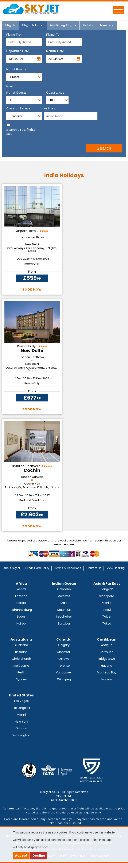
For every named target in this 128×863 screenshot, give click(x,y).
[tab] (10, 25)
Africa (21, 583)
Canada (63, 639)
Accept (21, 855)
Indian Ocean (64, 583)
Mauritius (64, 610)
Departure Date (17, 51)
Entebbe (21, 596)
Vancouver (64, 672)
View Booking (116, 568)
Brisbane (21, 652)
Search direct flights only (21, 132)
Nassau (106, 679)
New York (21, 721)
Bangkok (107, 589)
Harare (21, 603)
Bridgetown (106, 659)
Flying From (14, 34)
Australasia (21, 639)
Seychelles (64, 616)
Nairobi (21, 623)
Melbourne (21, 666)
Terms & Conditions (68, 568)
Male (64, 603)
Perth (21, 672)
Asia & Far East (106, 583)
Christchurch (21, 659)
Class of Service (18, 108)
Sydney (21, 679)
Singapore (106, 596)
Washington (21, 735)
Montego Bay (106, 672)
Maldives (64, 596)
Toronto (64, 666)
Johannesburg (21, 610)
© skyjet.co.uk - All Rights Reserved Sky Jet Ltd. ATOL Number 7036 (64, 796)
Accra (21, 589)
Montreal (63, 652)
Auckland (21, 645)
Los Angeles (21, 708)
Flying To (52, 34)
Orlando (21, 728)
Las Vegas (21, 701)
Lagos (21, 616)
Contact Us (93, 568)
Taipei (106, 616)
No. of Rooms (16, 69)
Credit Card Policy (37, 568)
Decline (38, 855)
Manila (106, 603)
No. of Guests (16, 92)
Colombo (64, 589)
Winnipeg (64, 679)
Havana (106, 666)
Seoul (107, 610)
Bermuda (106, 652)
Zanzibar (64, 623)
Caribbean (106, 639)
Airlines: (50, 108)
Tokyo (106, 623)
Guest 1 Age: (55, 92)
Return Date (55, 51)
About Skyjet (11, 568)
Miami (21, 714)
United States (21, 695)
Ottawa (64, 659)
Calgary (64, 645)
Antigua (106, 645)
